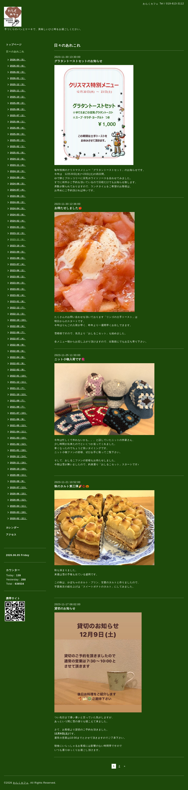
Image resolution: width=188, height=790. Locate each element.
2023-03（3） (18, 289)
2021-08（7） (18, 407)
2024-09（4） (18, 177)
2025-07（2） (18, 115)
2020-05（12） (18, 500)
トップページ (14, 44)
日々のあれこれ (15, 51)
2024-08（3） (18, 183)
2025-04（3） (18, 134)
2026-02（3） (18, 72)
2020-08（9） (18, 481)
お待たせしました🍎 (68, 208)
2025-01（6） (18, 152)
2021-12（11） (18, 382)
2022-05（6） (18, 351)
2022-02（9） (18, 369)
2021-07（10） (18, 413)
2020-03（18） (18, 512)
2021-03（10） (18, 438)
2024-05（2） (18, 202)
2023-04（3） (18, 283)
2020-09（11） (18, 475)
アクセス (11, 534)
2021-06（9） (18, 419)
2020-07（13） (18, 487)
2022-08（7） (18, 332)
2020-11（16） (18, 462)
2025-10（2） (18, 97)
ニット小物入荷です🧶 (69, 359)
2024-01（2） (18, 227)
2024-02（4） (18, 221)
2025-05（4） (18, 128)
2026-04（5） (18, 59)
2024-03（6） (18, 214)
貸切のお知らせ (64, 608)
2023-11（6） (18, 239)
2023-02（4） (18, 295)
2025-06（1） (18, 121)
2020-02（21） (18, 518)
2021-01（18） (18, 450)
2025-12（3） (18, 84)
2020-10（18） (18, 469)
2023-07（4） (18, 264)
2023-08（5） (18, 258)
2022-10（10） (18, 320)
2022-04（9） (18, 357)
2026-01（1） (18, 78)
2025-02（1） (18, 146)
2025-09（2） (18, 103)
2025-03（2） (18, 140)
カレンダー (12, 527)
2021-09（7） (18, 400)
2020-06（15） (18, 493)
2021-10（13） (18, 394)
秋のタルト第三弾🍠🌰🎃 (71, 486)
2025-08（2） (18, 109)
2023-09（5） (18, 252)
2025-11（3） (18, 90)
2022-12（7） (18, 307)
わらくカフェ (21, 782)
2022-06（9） (18, 345)
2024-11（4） (18, 165)
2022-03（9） (18, 363)
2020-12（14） (18, 456)
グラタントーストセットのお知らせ (78, 61)
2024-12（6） (18, 159)
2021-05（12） (18, 425)
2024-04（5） (18, 208)
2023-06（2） (18, 270)
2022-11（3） (18, 314)
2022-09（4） (18, 326)
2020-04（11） (18, 506)
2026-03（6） (18, 66)
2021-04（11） (18, 431)
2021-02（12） (18, 444)
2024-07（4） (18, 190)
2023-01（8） (18, 301)
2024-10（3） (18, 171)
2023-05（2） (18, 276)
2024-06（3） (18, 196)
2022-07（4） (18, 338)
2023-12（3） (18, 233)
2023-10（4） (18, 245)
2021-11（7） (18, 388)
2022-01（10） (18, 376)
